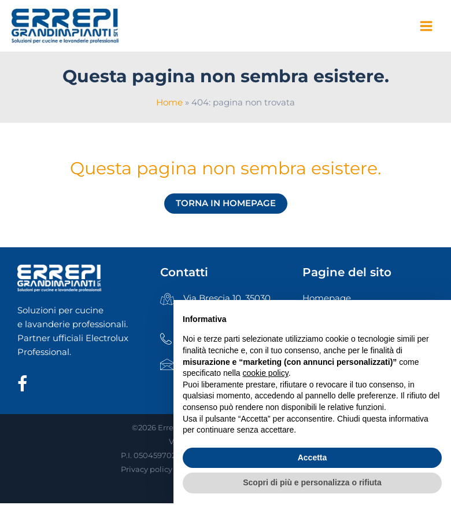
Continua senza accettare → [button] (388, 314)
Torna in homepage (226, 206)
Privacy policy (146, 472)
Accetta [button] (312, 457)
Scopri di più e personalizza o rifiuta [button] (312, 482)
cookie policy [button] (266, 373)
